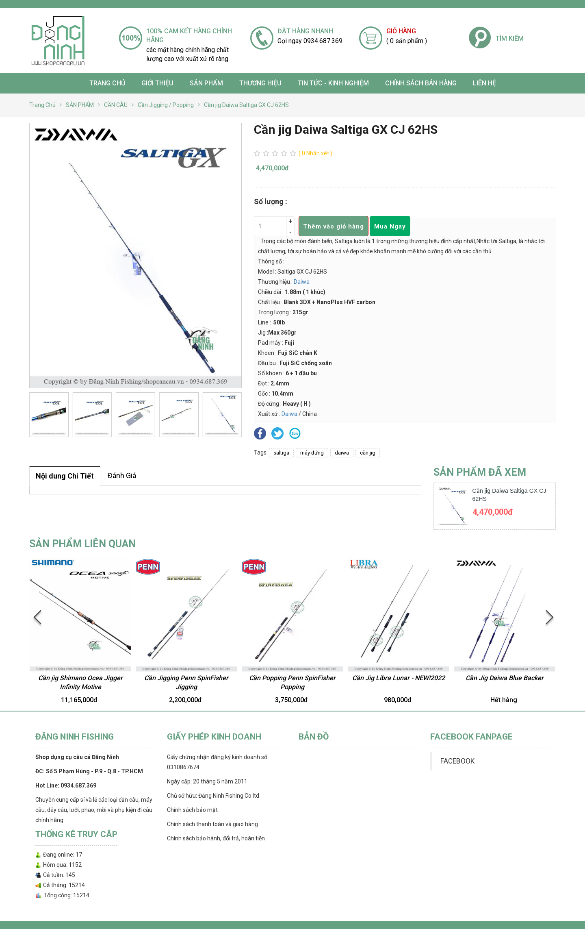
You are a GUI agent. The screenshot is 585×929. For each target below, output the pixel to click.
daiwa (342, 453)
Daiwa (302, 281)
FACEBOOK (457, 761)
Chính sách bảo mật (192, 810)
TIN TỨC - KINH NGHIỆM (333, 83)
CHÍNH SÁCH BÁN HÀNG (421, 83)
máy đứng (312, 453)
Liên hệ (484, 83)
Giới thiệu (157, 83)
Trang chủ (107, 83)
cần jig (367, 453)
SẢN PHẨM (206, 83)
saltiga (281, 453)
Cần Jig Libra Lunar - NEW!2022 (398, 678)
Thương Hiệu (260, 83)
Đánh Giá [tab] (122, 475)
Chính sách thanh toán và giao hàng (212, 824)
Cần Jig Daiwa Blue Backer (505, 678)
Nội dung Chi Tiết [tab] (65, 476)
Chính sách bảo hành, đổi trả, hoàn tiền (216, 838)
